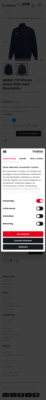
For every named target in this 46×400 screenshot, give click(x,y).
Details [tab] (22, 158)
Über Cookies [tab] (36, 158)
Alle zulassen (23, 234)
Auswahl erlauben (23, 240)
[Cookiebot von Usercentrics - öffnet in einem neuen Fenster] (32, 151)
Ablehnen (23, 247)
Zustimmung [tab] (9, 158)
